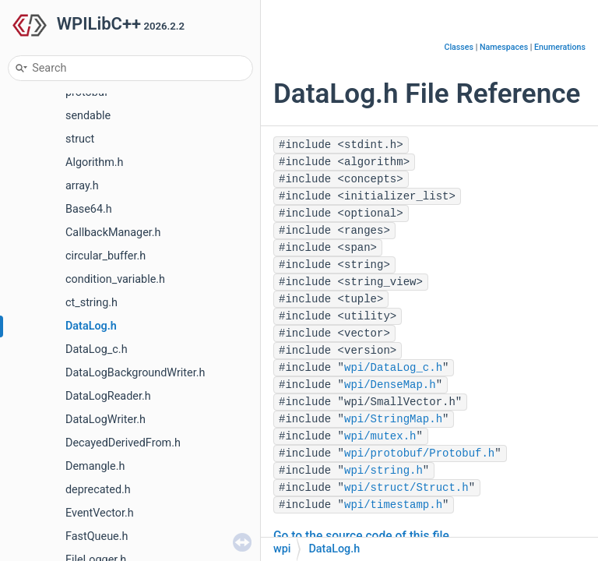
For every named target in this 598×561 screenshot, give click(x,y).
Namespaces (504, 47)
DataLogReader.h (108, 396)
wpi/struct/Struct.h (406, 488)
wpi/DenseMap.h (390, 385)
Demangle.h (95, 466)
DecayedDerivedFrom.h (123, 443)
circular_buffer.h (105, 256)
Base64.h (88, 209)
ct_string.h (91, 302)
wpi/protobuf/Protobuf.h (419, 453)
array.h (82, 185)
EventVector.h (99, 513)
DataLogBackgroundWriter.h (135, 372)
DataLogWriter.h (105, 419)
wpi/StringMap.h (393, 419)
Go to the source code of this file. (362, 536)
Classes (458, 47)
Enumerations (560, 47)
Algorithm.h (94, 162)
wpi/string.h (383, 470)
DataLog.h (91, 326)
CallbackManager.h (113, 232)
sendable (88, 115)
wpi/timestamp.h (393, 505)
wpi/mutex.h (380, 436)
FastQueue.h (96, 536)
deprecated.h (98, 489)
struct (79, 139)
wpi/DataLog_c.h (393, 368)
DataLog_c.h (96, 349)
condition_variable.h (115, 279)
